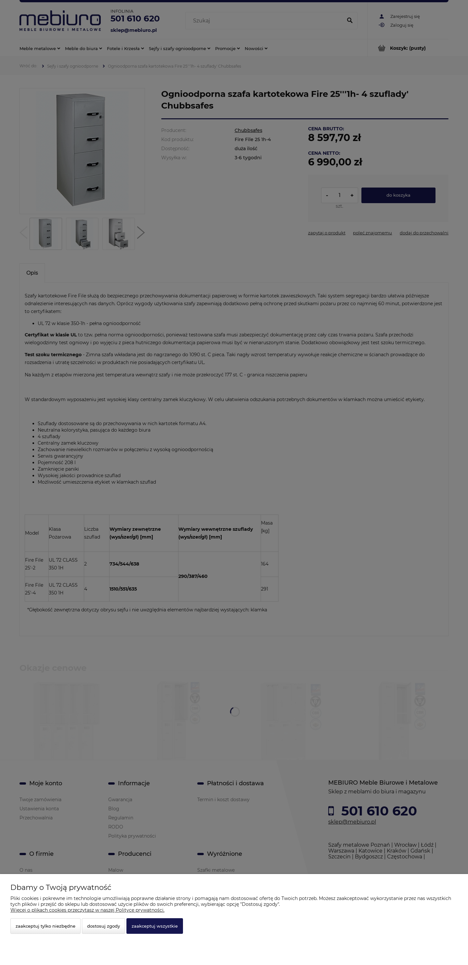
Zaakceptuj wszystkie (155, 926)
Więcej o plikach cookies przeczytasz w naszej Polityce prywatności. (87, 910)
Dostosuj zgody (103, 926)
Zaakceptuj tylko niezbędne (45, 926)
